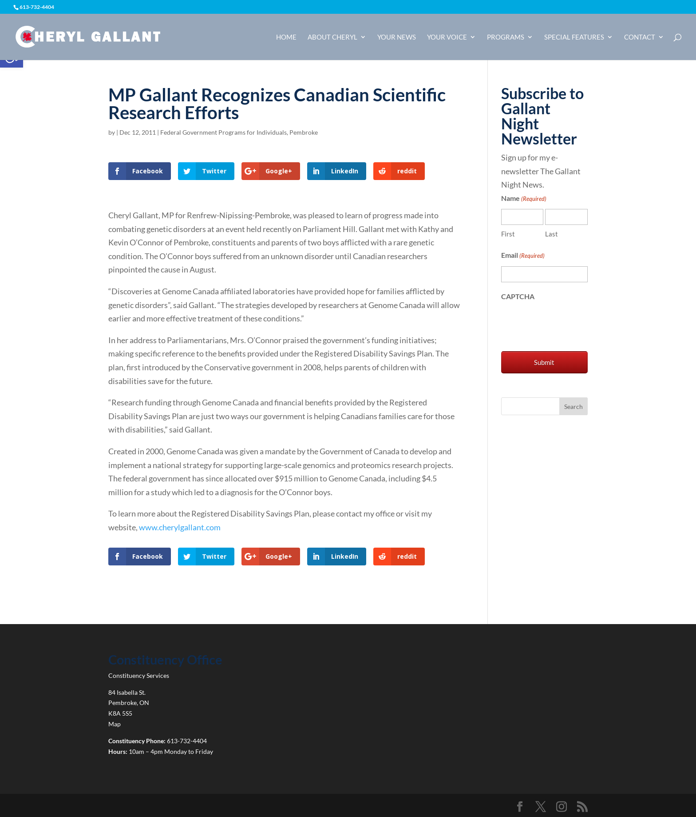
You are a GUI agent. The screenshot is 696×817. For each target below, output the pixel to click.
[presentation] (568, 324)
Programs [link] (505, 37)
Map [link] (114, 724)
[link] (88, 36)
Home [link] (286, 37)
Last (551, 234)
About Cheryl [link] (332, 37)
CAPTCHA (517, 296)
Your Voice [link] (447, 37)
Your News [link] (396, 37)
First (508, 234)
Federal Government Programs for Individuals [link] (223, 132)
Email (523, 256)
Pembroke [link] (303, 132)
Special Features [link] (574, 37)
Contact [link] (639, 37)
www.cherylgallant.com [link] (180, 527)
